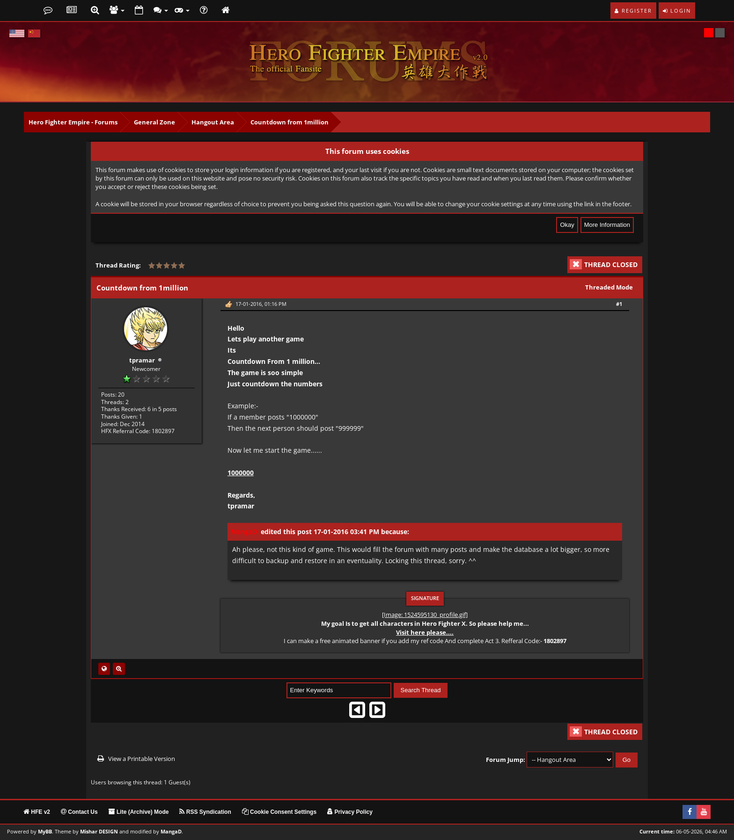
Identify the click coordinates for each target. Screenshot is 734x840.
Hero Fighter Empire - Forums (73, 122)
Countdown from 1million (289, 122)
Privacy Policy (350, 812)
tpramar (142, 360)
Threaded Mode (609, 287)
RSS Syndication (205, 812)
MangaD (171, 831)
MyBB (45, 831)
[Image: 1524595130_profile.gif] (425, 614)
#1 (619, 303)
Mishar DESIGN (99, 831)
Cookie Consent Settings (279, 812)
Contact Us (79, 812)
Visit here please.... (425, 632)
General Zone (154, 122)
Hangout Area (212, 122)
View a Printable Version (141, 758)
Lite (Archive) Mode (139, 812)
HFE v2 (36, 812)
